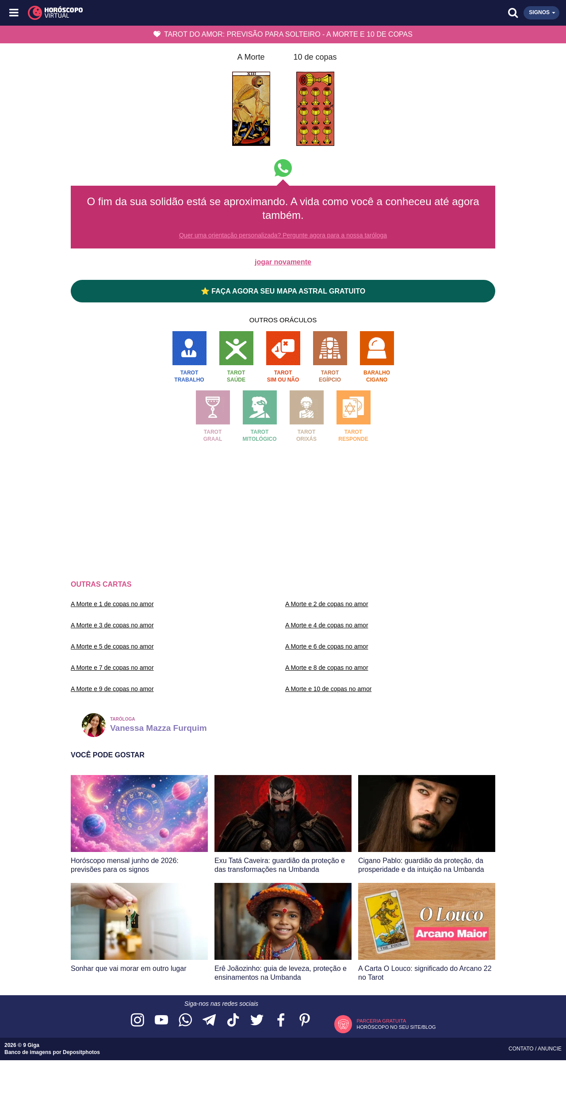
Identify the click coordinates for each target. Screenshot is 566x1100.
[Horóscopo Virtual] (149, 13)
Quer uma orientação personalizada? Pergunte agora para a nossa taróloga (283, 235)
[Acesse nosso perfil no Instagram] (137, 1020)
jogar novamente (283, 262)
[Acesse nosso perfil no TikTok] (233, 1020)
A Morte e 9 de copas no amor (112, 688)
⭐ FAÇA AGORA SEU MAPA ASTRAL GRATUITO (283, 291)
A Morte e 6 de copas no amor (326, 646)
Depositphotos (81, 1052)
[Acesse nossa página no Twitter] (256, 1020)
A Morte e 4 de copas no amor (326, 625)
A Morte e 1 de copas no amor (112, 603)
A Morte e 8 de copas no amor (326, 667)
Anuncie (550, 1049)
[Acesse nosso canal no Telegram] (209, 1020)
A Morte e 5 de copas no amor (112, 646)
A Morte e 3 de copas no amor (112, 625)
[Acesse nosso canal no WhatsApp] (185, 1020)
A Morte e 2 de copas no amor (326, 603)
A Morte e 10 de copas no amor (328, 688)
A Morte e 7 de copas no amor (112, 667)
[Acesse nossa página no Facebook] (280, 1020)
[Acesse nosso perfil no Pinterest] (304, 1020)
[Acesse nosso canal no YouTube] (161, 1020)
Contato (522, 1049)
